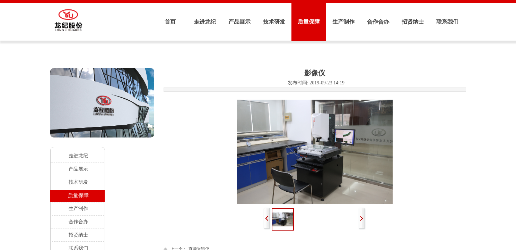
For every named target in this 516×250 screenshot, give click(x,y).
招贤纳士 (413, 22)
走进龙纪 (205, 22)
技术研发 (274, 22)
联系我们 (447, 22)
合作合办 (378, 22)
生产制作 (343, 22)
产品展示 (239, 22)
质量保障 (309, 22)
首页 (170, 22)
